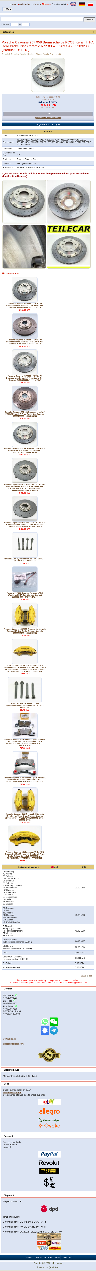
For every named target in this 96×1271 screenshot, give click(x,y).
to (20, 24)
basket (48, 4)
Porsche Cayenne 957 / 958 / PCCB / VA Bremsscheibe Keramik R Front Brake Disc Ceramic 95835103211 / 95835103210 (24, 378)
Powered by (48, 1267)
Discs (38, 54)
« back (83, 976)
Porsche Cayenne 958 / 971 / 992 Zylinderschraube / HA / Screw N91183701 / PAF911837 (24, 705)
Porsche (22, 54)
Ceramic (5, 54)
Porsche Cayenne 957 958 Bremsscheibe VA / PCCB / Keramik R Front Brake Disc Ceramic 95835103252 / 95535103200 (25, 414)
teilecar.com (56, 1263)
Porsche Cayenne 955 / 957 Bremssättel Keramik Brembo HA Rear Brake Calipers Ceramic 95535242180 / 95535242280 (25, 631)
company (29, 1257)
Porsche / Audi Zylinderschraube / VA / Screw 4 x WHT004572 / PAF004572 (25, 560)
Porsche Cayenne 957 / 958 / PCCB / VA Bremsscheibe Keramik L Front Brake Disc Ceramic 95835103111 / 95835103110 (24, 306)
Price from (5, 24)
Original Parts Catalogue (48, 124)
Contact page (9, 1039)
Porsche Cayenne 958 (52, 54)
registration (24, 4)
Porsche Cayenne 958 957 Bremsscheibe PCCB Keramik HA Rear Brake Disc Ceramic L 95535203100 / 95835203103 (24, 450)
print (90, 976)
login (14, 4)
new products (41, 1257)
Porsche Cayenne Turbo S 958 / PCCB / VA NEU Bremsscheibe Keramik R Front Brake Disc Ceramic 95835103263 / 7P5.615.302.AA (24, 525)
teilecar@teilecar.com (13, 1044)
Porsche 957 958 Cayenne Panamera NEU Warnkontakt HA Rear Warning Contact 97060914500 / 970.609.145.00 (25, 595)
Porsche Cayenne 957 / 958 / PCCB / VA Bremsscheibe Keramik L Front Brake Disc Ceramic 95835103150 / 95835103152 (24, 342)
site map (37, 4)
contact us (67, 1257)
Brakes (31, 54)
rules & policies (54, 1257)
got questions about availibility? (48, 118)
